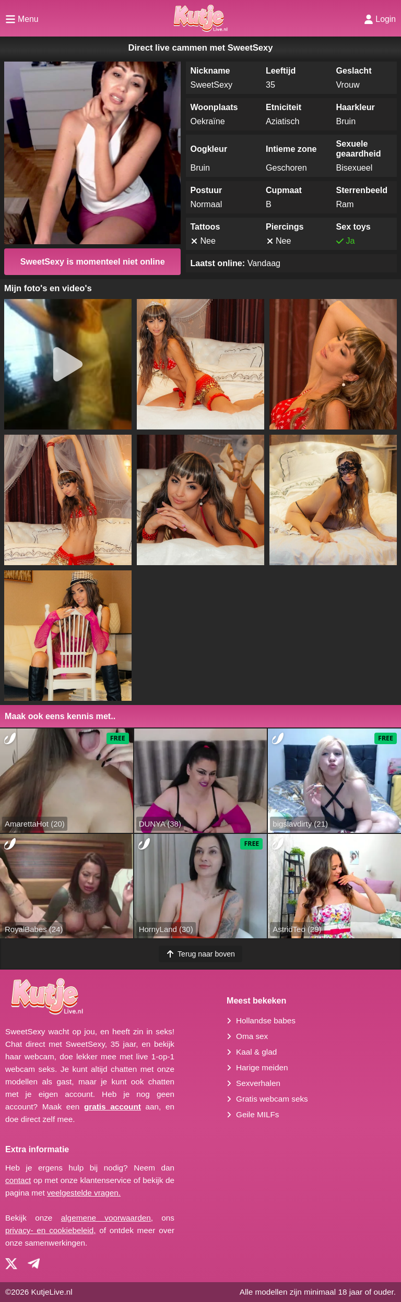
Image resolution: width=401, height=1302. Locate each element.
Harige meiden (262, 1067)
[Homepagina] (200, 18)
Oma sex (252, 1036)
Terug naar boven (200, 954)
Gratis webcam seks (272, 1098)
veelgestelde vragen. (84, 1192)
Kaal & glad (256, 1051)
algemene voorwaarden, (107, 1217)
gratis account (112, 1106)
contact (18, 1180)
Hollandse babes (266, 1020)
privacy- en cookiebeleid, (50, 1230)
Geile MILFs (257, 1114)
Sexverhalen (258, 1083)
